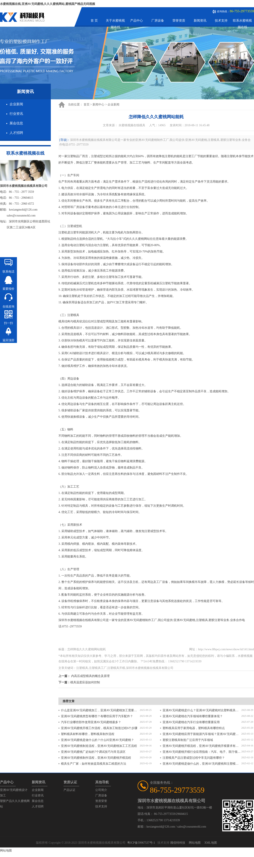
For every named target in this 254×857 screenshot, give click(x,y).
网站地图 (195, 842)
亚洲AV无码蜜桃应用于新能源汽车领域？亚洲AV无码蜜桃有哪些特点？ (202, 734)
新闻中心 (98, 104)
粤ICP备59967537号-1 (141, 842)
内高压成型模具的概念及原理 (90, 676)
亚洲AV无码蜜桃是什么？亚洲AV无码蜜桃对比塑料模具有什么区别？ (202, 710)
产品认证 (69, 790)
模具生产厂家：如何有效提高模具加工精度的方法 (93, 763)
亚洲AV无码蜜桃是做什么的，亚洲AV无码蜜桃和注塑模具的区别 (202, 763)
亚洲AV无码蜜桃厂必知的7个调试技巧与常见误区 (93, 751)
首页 (87, 104)
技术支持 (221, 20)
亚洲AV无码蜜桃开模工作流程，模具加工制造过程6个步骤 (99, 728)
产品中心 (136, 20)
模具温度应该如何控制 (85, 682)
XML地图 (210, 842)
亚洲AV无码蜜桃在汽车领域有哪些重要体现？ (193, 716)
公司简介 (101, 790)
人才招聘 (16, 133)
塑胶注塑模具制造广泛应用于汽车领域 (188, 740)
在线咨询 (8, 306)
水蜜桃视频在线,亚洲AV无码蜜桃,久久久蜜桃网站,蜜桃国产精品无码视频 (47, 4)
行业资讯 (16, 113)
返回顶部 (8, 340)
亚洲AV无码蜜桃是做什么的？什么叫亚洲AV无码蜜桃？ (97, 740)
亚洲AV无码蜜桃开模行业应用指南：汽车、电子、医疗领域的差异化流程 (202, 751)
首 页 (94, 20)
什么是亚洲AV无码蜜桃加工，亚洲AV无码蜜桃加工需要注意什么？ (100, 710)
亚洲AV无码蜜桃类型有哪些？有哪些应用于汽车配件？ (97, 716)
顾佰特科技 (177, 842)
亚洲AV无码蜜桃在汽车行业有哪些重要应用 (191, 722)
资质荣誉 (101, 801)
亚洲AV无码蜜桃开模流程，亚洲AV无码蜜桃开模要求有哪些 (202, 745)
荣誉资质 (179, 20)
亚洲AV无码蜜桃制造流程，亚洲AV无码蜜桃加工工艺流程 (99, 745)
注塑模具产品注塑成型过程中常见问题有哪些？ (194, 757)
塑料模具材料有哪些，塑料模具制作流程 (87, 734)
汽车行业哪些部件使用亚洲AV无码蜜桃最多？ (91, 722)
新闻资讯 (200, 20)
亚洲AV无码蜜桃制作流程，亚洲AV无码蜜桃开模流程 (96, 757)
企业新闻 (16, 104)
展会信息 (16, 123)
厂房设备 (157, 20)
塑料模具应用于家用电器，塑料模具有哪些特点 (194, 728)
